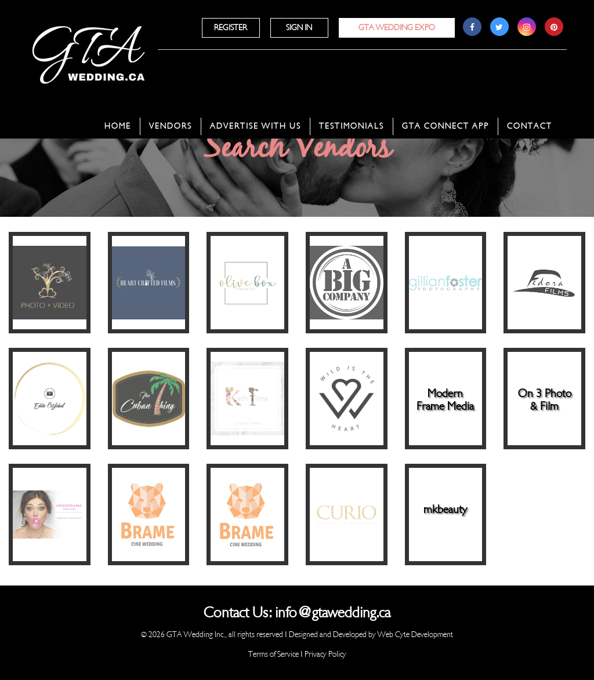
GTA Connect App (445, 126)
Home (117, 126)
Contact (529, 126)
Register (230, 27)
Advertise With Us (255, 126)
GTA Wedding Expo (396, 27)
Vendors (170, 126)
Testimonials (351, 126)
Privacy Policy (325, 654)
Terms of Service (273, 654)
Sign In (299, 27)
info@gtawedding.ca (332, 612)
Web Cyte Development (415, 634)
